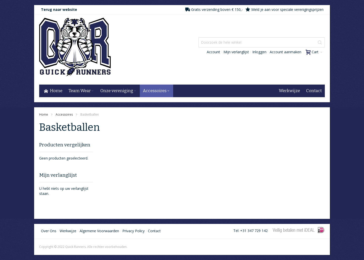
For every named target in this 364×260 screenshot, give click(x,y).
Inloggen (259, 51)
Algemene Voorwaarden (99, 230)
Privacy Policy (133, 230)
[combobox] (261, 42)
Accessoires (65, 114)
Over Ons (48, 230)
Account (213, 51)
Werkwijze (68, 230)
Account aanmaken (285, 51)
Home (44, 114)
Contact (154, 230)
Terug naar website (59, 9)
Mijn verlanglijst (236, 51)
